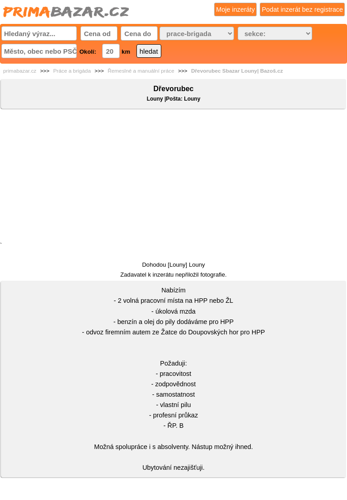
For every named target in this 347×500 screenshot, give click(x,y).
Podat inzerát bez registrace (302, 9)
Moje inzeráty (235, 9)
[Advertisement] (173, 177)
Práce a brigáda (72, 71)
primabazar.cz (19, 71)
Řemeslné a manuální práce (141, 71)
